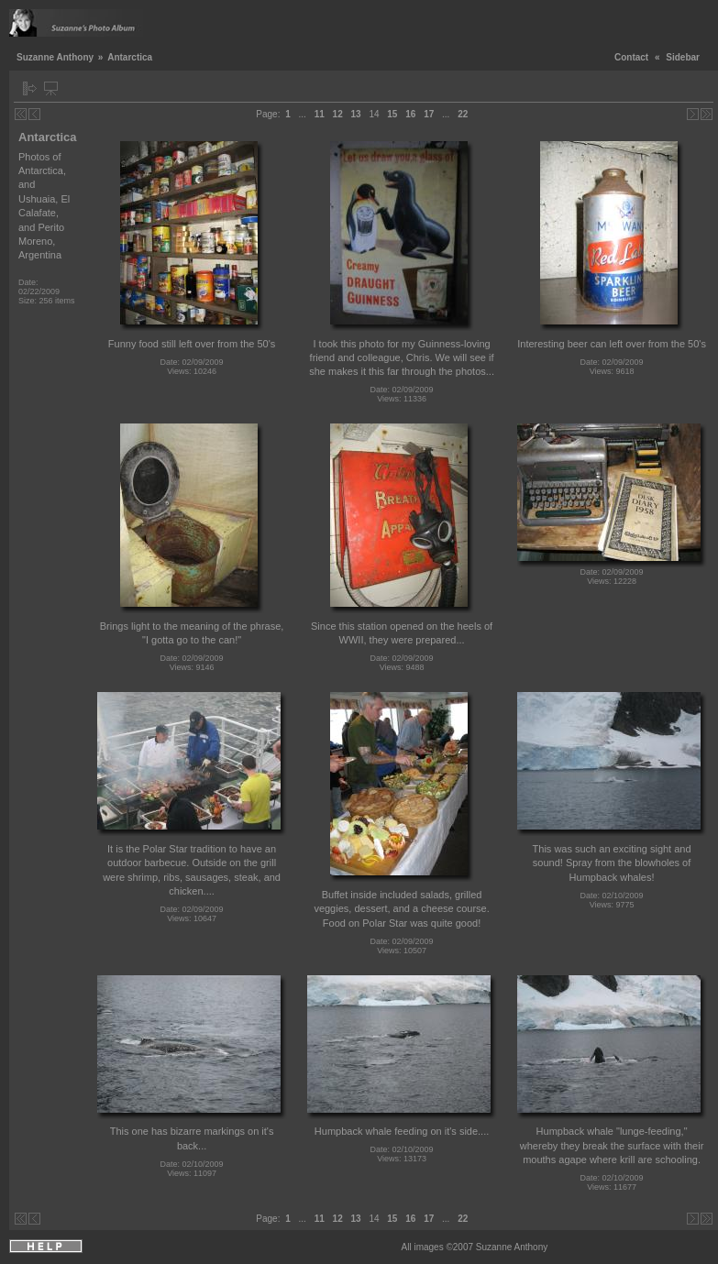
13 (356, 114)
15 (392, 114)
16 (410, 114)
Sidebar (683, 57)
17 (429, 114)
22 (463, 114)
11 (320, 114)
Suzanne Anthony (55, 57)
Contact (631, 57)
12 (338, 114)
